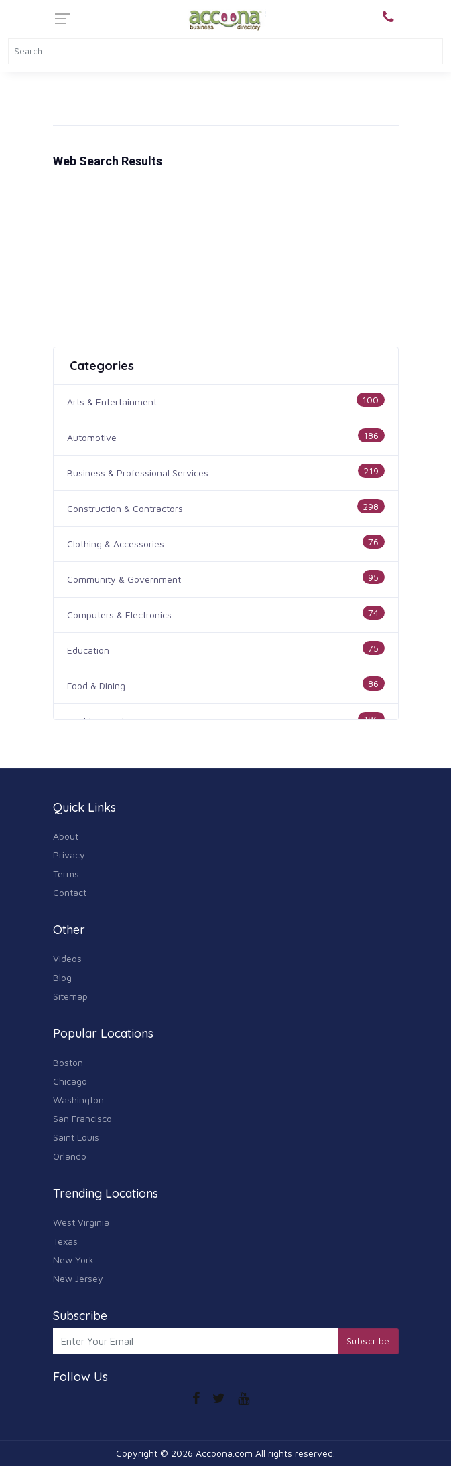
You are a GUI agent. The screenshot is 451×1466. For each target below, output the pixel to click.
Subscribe (368, 1341)
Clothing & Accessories (115, 543)
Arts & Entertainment (112, 401)
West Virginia (81, 1222)
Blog (62, 977)
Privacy (69, 854)
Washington (78, 1099)
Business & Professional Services (137, 472)
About (65, 836)
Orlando (69, 1156)
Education (88, 650)
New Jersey (78, 1278)
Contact (69, 892)
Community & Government (124, 579)
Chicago (70, 1081)
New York (73, 1259)
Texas (65, 1241)
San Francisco (82, 1118)
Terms (66, 873)
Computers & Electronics (119, 614)
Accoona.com (224, 1453)
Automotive (92, 437)
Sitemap (70, 996)
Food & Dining (96, 685)
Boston (68, 1062)
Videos (67, 958)
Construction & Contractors (125, 508)
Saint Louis (76, 1137)
